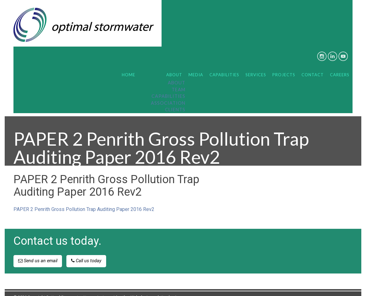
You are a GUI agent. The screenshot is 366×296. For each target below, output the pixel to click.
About (174, 65)
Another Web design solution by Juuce (150, 287)
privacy (105, 287)
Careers (339, 65)
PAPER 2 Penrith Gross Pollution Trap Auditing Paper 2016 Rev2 (83, 200)
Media (195, 65)
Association (168, 93)
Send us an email (37, 251)
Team (178, 80)
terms (90, 287)
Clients (175, 100)
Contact (313, 65)
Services (255, 65)
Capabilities (168, 86)
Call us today (86, 251)
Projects (283, 65)
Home (128, 65)
